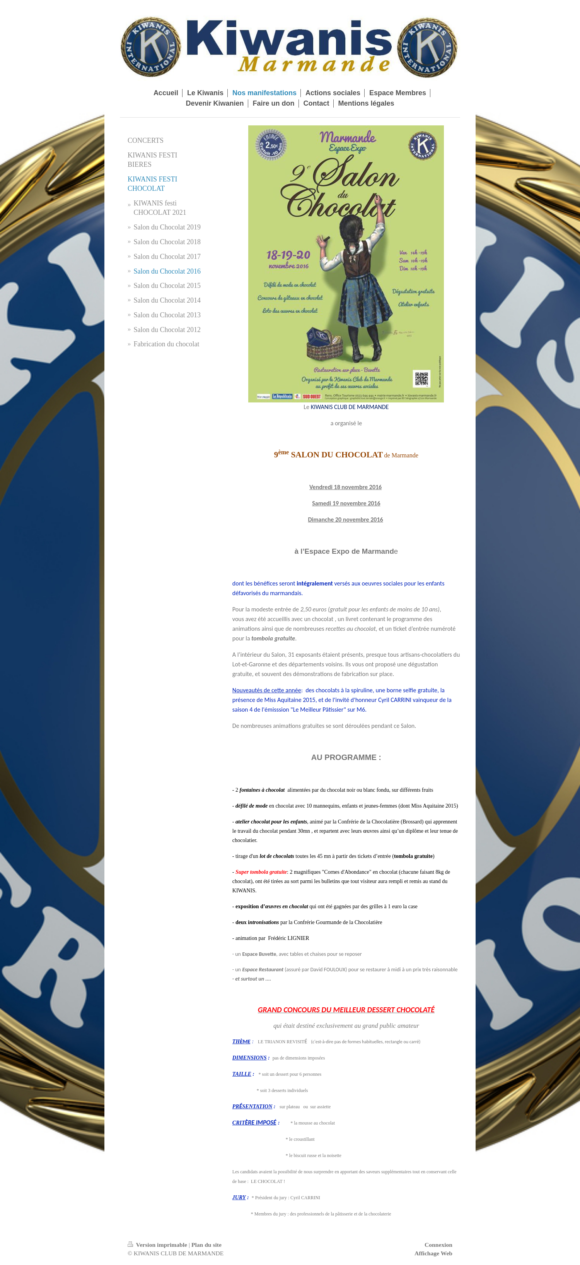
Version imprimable (158, 1244)
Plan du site (206, 1244)
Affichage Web (433, 1253)
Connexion (438, 1244)
